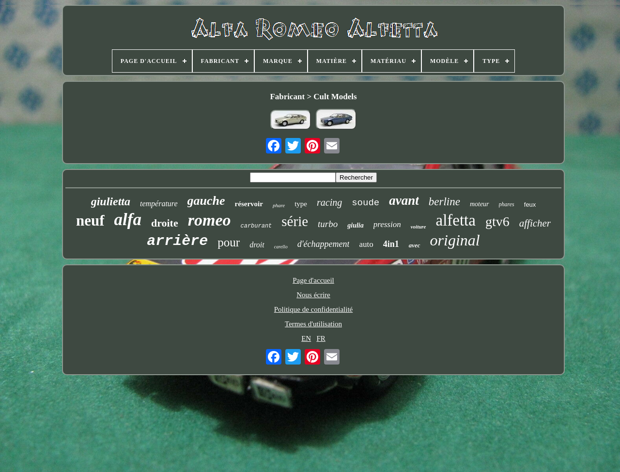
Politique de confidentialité (313, 309)
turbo (328, 224)
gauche (206, 201)
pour (228, 242)
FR (320, 338)
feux (530, 204)
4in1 (391, 244)
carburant (256, 226)
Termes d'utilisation (313, 324)
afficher (535, 223)
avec (414, 245)
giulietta (110, 201)
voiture (418, 226)
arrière (177, 241)
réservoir (249, 204)
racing (329, 202)
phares (506, 204)
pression (387, 224)
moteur (479, 204)
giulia (355, 225)
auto (366, 244)
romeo (209, 220)
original (455, 240)
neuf (90, 220)
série (294, 221)
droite (164, 223)
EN (306, 338)
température (159, 203)
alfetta (456, 220)
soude (365, 203)
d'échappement (323, 244)
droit (256, 245)
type (300, 204)
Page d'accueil (313, 280)
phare (279, 205)
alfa (127, 219)
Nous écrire (313, 295)
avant (404, 200)
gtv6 (497, 221)
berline (444, 202)
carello (281, 246)
